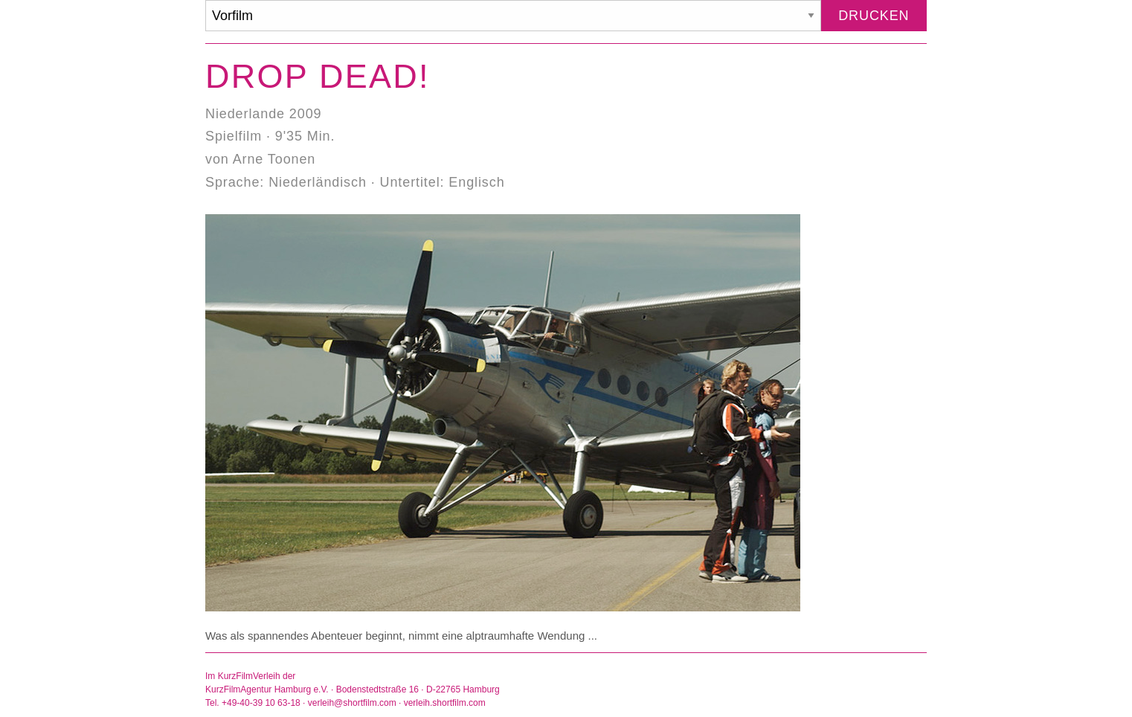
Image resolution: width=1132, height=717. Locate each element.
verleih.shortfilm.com (445, 703)
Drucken (873, 15)
